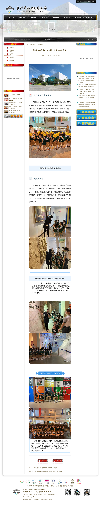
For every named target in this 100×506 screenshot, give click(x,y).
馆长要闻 (12, 54)
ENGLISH (91, 1)
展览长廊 (33, 17)
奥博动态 (12, 48)
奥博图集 (78, 17)
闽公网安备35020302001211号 (44, 492)
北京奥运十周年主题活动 (15, 106)
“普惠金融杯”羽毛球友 (15, 94)
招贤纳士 (52, 486)
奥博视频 (12, 51)
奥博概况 (35, 486)
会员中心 (79, 1)
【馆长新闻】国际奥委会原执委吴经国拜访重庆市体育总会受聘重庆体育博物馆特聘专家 (86, 104)
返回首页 (29, 486)
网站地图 (70, 486)
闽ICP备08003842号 (28, 492)
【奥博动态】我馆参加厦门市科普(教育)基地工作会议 (48, 471)
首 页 (11, 17)
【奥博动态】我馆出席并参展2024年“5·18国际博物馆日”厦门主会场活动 (86, 91)
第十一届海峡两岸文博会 (15, 98)
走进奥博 (22, 17)
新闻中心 (45, 17)
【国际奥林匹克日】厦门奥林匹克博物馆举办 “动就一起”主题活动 (86, 98)
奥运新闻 (12, 60)
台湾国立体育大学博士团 (15, 102)
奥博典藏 (56, 17)
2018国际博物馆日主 (14, 110)
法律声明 (64, 486)
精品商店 (67, 17)
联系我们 (85, 1)
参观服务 (89, 17)
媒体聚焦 (12, 57)
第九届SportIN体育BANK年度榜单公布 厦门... (46, 468)
